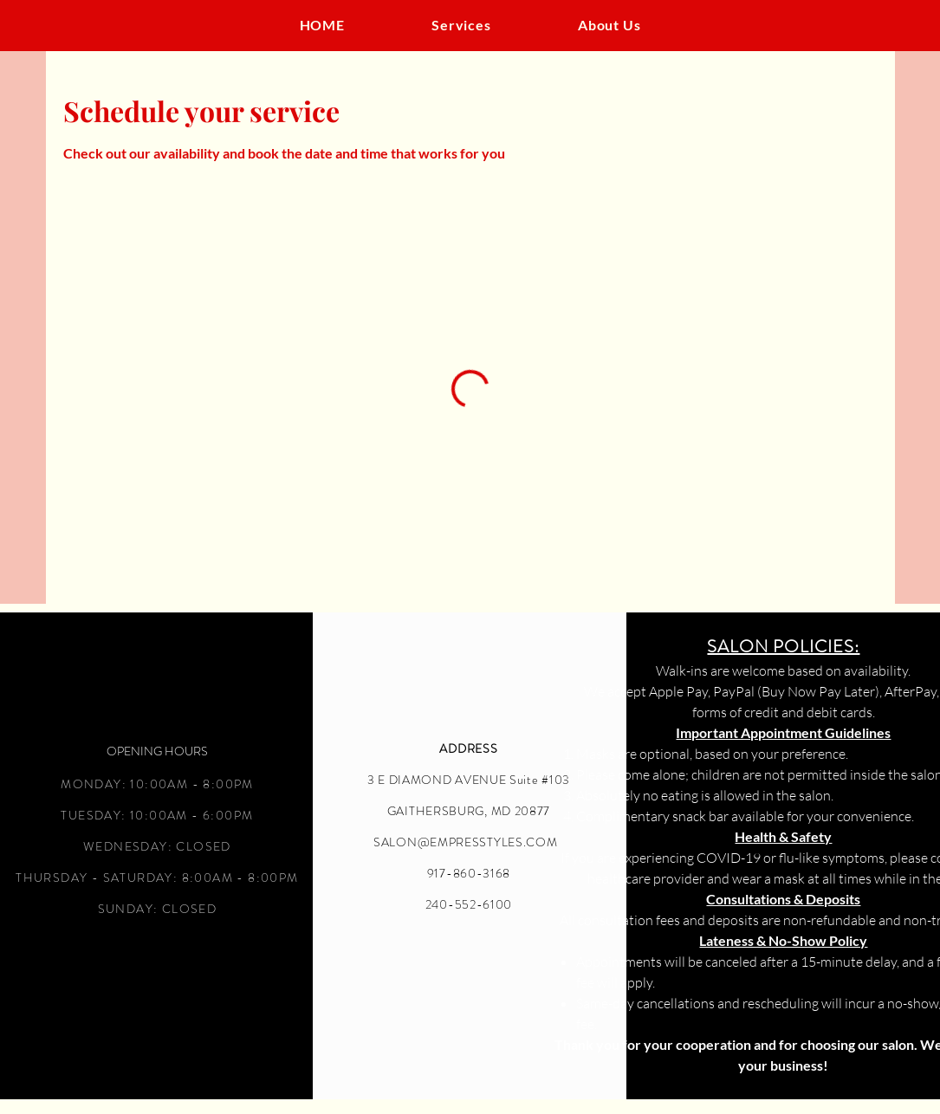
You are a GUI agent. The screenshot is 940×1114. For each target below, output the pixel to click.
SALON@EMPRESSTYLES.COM (465, 842)
